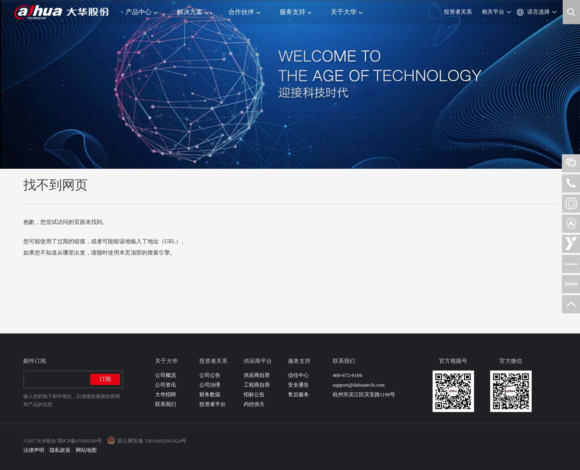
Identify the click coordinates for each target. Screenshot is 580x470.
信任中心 (298, 375)
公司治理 (209, 385)
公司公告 (209, 375)
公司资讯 (165, 385)
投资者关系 (458, 12)
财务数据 (209, 394)
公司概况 (165, 375)
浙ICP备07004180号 (79, 441)
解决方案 (193, 11)
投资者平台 (212, 404)
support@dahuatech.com (359, 385)
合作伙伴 (244, 11)
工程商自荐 (257, 385)
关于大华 (346, 11)
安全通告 (298, 385)
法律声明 (33, 450)
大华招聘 (165, 394)
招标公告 (254, 394)
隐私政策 (60, 450)
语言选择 (538, 12)
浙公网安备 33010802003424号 (151, 441)
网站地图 (86, 450)
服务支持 (295, 11)
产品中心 (141, 11)
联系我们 (165, 404)
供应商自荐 (257, 375)
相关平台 (493, 12)
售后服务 (298, 394)
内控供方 (254, 404)
